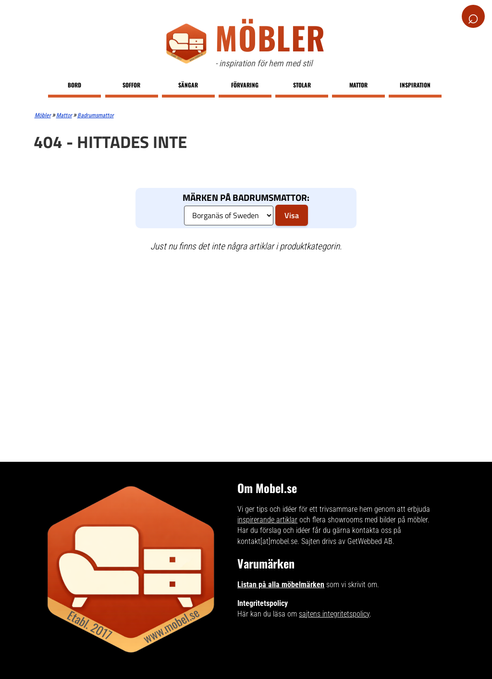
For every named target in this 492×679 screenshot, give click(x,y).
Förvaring (244, 85)
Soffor (131, 85)
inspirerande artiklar (267, 519)
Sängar (188, 85)
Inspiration (415, 85)
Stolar (302, 85)
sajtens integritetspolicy (334, 613)
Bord (74, 85)
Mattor (358, 85)
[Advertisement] (246, 329)
